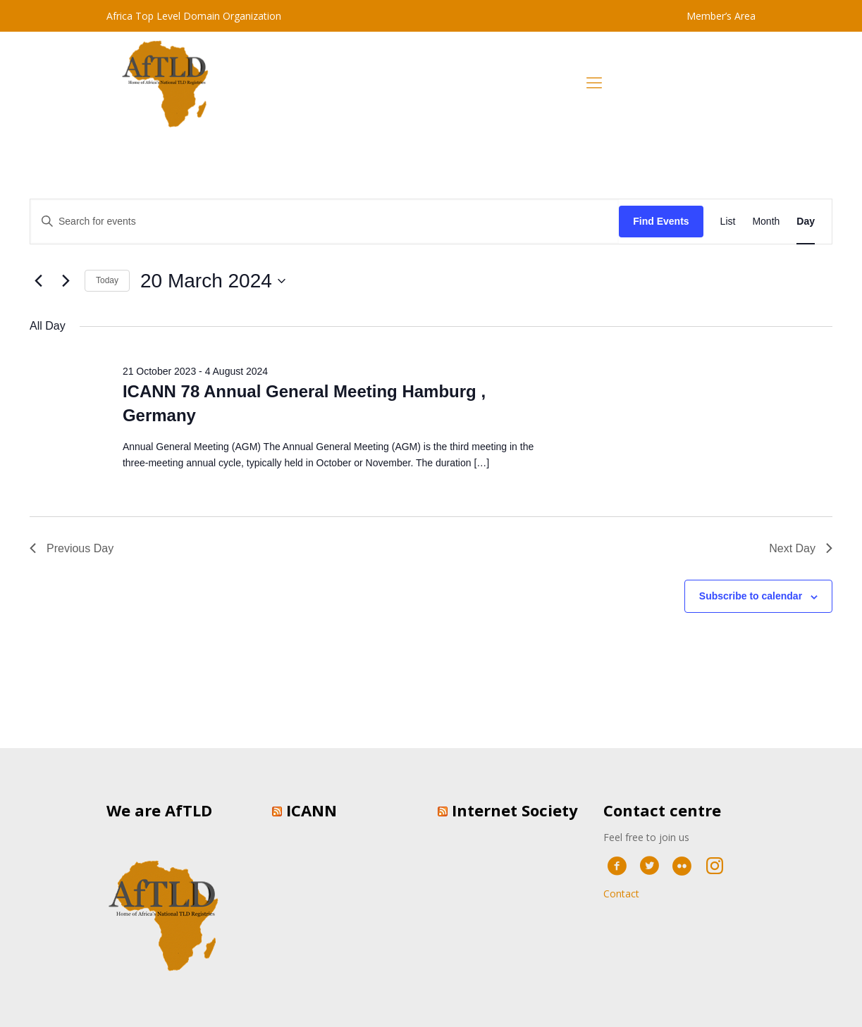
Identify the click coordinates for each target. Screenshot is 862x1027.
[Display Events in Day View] (805, 221)
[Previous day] (38, 281)
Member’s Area (721, 16)
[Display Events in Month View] (766, 221)
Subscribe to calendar (750, 596)
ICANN (311, 810)
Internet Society (515, 810)
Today (107, 280)
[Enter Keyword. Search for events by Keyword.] (324, 221)
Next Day (800, 548)
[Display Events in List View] (728, 221)
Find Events (661, 221)
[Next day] (65, 281)
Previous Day (71, 548)
